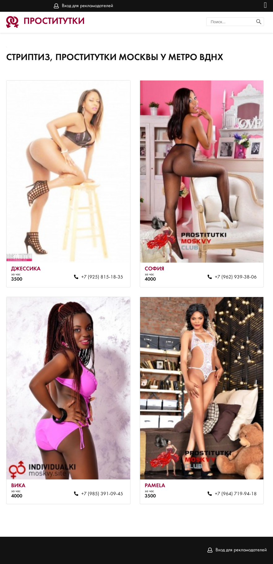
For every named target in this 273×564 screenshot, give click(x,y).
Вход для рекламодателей (87, 5)
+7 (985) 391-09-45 (102, 494)
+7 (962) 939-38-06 (236, 277)
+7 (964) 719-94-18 (236, 494)
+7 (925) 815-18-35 (102, 277)
